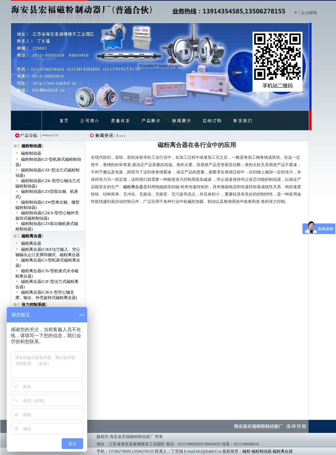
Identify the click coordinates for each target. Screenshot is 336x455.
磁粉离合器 (31, 243)
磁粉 (246, 451)
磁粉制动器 (31, 153)
